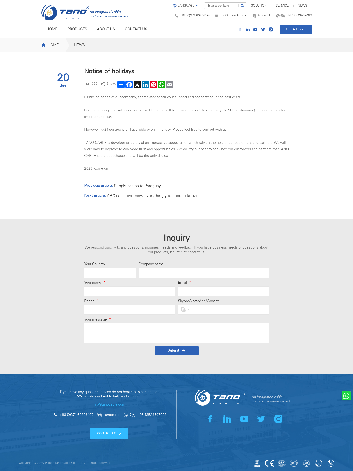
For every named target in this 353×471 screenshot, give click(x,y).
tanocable (265, 15)
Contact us (136, 29)
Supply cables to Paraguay (137, 186)
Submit (176, 350)
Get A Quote (296, 29)
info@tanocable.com (234, 15)
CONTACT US (109, 433)
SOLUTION (259, 5)
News (302, 5)
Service (282, 5)
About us (106, 29)
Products (77, 29)
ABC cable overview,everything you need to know (152, 196)
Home (51, 29)
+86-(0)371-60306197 (195, 15)
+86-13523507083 (299, 15)
